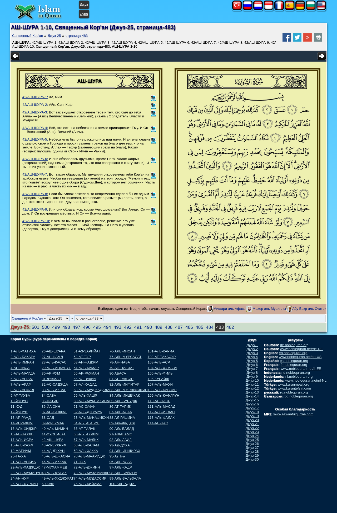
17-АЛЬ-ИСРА (22, 440)
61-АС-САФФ (84, 407)
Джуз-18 (252, 412)
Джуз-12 (252, 388)
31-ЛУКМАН (51, 379)
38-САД (48, 418)
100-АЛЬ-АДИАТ (122, 484)
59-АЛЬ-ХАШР (85, 395)
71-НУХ (80, 462)
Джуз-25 (54, 36)
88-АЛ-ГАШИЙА (122, 418)
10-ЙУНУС (19, 401)
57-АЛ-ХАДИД (85, 384)
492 (128, 327)
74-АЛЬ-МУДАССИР (90, 478)
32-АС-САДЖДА (55, 384)
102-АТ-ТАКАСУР (162, 357)
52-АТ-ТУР (82, 357)
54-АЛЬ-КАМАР (86, 368)
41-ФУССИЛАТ (54, 434)
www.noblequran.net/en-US (300, 357)
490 (148, 327)
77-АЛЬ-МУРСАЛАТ (125, 357)
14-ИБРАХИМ (22, 423)
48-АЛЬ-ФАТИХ (54, 473)
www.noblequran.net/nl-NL (305, 380)
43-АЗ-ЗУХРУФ (54, 445)
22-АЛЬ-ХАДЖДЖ (25, 467)
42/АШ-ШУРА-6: (35, 159)
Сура (84, 14)
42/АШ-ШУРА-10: (36, 221)
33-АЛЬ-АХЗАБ (54, 390)
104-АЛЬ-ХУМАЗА (162, 368)
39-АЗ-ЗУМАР (53, 423)
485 (199, 327)
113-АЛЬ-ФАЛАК (161, 418)
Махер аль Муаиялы (269, 309)
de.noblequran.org (294, 345)
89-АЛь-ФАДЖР (122, 423)
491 (138, 327)
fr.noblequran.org (294, 365)
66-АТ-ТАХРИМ (86, 434)
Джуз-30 (252, 459)
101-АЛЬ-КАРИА (161, 351)
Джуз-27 (252, 448)
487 (179, 327)
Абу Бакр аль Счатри (309, 309)
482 (230, 327)
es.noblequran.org (294, 361)
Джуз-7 (252, 369)
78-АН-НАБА (119, 362)
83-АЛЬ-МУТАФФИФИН (128, 390)
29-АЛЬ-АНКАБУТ (56, 368)
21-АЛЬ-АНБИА (23, 462)
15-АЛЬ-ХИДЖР (24, 429)
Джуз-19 (252, 416)
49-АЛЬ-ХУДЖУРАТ (57, 478)
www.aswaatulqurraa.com (293, 414)
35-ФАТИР (50, 401)
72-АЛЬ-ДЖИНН (87, 467)
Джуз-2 (252, 349)
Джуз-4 (252, 357)
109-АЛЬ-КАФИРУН (163, 395)
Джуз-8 (252, 373)
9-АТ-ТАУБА (20, 395)
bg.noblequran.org (299, 396)
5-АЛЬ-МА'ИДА (23, 373)
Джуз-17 (252, 408)
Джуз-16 (252, 404)
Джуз (84, 5)
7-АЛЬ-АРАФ (21, 384)
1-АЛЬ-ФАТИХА (23, 351)
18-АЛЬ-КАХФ (22, 445)
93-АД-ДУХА (119, 445)
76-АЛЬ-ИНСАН (122, 351)
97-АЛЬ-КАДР (120, 467)
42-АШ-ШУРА (52, 440)
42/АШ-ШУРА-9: (35, 209)
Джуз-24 (252, 436)
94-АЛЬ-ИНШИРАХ (124, 451)
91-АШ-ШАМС (120, 434)
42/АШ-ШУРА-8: (35, 194)
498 (66, 327)
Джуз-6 (252, 365)
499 (56, 327)
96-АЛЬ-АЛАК (120, 462)
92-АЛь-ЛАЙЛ (120, 440)
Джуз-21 (252, 424)
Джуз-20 (252, 420)
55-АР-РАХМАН (86, 373)
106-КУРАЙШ (158, 379)
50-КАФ (48, 484)
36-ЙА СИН (51, 407)
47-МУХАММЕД (54, 467)
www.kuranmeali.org (293, 384)
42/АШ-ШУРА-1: (35, 97)
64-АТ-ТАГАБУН (87, 423)
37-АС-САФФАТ (54, 412)
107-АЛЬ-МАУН (160, 384)
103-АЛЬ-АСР (159, 362)
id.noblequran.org (296, 373)
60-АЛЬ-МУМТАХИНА (91, 401)
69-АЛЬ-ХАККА (86, 451)
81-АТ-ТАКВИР (121, 379)
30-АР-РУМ (51, 373)
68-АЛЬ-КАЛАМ (86, 445)
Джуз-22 (252, 428)
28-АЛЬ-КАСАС (54, 362)
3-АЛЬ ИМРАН (22, 362)
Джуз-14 (252, 396)
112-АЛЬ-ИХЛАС (161, 412)
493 (117, 327)
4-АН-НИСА (20, 368)
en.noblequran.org (293, 353)
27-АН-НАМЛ (52, 357)
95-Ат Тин (117, 456)
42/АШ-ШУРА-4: (35, 128)
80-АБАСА (117, 373)
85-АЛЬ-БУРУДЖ (123, 401)
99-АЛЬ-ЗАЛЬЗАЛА (125, 478)
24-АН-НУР (20, 478)
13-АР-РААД (21, 418)
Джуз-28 (252, 452)
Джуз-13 (252, 392)
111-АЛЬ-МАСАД (161, 407)
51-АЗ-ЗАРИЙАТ (87, 351)
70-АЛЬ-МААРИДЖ (89, 456)
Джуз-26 (252, 444)
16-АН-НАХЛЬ (22, 434)
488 (168, 327)
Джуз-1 (252, 345)
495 (97, 327)
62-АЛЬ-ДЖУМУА (88, 412)
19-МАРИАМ (21, 451)
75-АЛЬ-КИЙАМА (88, 484)
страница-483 (77, 36)
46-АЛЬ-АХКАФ (54, 462)
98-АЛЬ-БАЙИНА (123, 473)
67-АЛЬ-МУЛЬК (86, 440)
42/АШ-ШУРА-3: (35, 112)
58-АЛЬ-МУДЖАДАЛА (92, 390)
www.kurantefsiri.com (294, 388)
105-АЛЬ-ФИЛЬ (160, 373)
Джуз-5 (252, 361)
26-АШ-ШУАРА (53, 351)
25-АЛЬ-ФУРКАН (24, 484)
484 (210, 327)
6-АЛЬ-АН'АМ (22, 379)
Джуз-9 (252, 376)
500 (45, 327)
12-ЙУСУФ (19, 412)
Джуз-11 (252, 384)
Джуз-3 (252, 353)
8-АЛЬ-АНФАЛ (22, 390)
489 (158, 327)
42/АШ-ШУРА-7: (35, 174)
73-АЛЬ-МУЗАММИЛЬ (92, 473)
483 (220, 327)
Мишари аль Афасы (229, 309)
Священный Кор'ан (27, 36)
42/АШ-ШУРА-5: (35, 139)
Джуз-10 (252, 380)
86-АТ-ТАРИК (120, 407)
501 (35, 327)
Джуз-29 (252, 455)
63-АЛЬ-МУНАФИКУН (91, 418)
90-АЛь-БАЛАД (121, 429)
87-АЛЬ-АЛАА (120, 412)
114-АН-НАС (158, 423)
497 (76, 327)
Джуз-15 (252, 400)
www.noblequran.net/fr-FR (301, 369)
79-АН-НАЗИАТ (121, 368)
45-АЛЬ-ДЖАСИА (56, 456)
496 (87, 327)
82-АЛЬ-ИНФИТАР (124, 384)
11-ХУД (16, 407)
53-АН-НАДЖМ (86, 362)
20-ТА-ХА (18, 456)
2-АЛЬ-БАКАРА (23, 357)
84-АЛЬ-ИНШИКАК (124, 395)
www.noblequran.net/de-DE (301, 349)
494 (107, 327)
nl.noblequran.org (299, 376)
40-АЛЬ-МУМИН (55, 429)
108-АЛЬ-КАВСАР (162, 390)
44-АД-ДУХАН (53, 451)
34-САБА (49, 395)
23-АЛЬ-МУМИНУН (26, 473)
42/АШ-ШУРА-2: (35, 105)
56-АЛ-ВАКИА (85, 379)
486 (189, 327)
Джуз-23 (252, 432)
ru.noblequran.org (294, 392)
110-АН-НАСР (159, 401)
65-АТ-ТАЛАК (84, 429)
